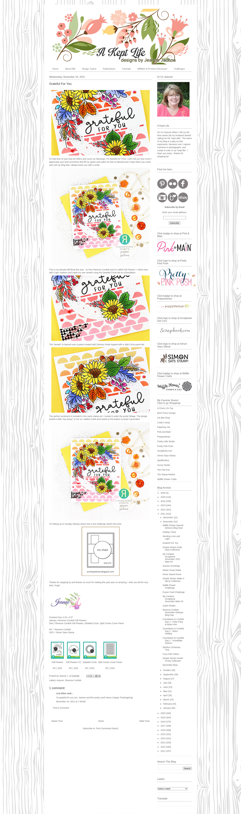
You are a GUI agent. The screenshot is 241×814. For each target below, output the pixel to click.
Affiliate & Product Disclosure (152, 69)
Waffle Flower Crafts (167, 479)
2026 (163, 493)
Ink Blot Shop (163, 418)
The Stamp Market (166, 474)
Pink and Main (164, 432)
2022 (163, 509)
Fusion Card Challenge (174, 592)
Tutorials (126, 69)
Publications (109, 69)
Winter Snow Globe (172, 570)
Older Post (144, 721)
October (167, 670)
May (165, 691)
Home (55, 69)
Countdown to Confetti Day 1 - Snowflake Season (173, 640)
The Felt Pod (163, 470)
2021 (163, 514)
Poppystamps (163, 436)
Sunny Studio (163, 465)
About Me (70, 69)
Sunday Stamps (72, 524)
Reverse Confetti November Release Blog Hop (173, 612)
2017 (163, 726)
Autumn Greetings (171, 566)
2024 (163, 501)
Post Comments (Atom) (107, 728)
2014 (163, 738)
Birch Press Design (166, 413)
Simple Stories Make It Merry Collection (173, 579)
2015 (163, 734)
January (167, 708)
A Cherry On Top (165, 408)
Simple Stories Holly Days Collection (172, 548)
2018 (163, 721)
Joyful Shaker (169, 605)
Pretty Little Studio (166, 441)
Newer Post (57, 721)
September (168, 674)
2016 (163, 730)
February (167, 704)
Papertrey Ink (163, 427)
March (166, 699)
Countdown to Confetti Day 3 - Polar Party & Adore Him (173, 622)
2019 (163, 717)
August (166, 678)
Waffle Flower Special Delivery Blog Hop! (173, 526)
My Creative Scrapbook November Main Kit (173, 599)
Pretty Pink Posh (165, 446)
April (165, 695)
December (168, 517)
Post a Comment (61, 708)
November (168, 521)
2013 (163, 742)
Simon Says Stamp (166, 455)
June (165, 687)
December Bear (170, 665)
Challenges (179, 69)
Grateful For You (170, 543)
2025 (163, 497)
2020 (163, 713)
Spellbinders (163, 460)
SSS (60, 668)
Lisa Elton (61, 693)
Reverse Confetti (73, 680)
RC (54, 668)
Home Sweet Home (172, 574)
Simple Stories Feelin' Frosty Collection (173, 659)
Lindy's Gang (163, 422)
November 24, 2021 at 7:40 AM (71, 701)
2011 (163, 751)
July (165, 683)
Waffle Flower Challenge (169, 586)
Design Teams (89, 69)
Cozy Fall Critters (171, 654)
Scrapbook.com (164, 451)
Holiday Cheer (169, 532)
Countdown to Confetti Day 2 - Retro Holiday (173, 631)
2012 (163, 747)
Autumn (60, 680)
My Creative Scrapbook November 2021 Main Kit (171, 558)
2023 (163, 505)
